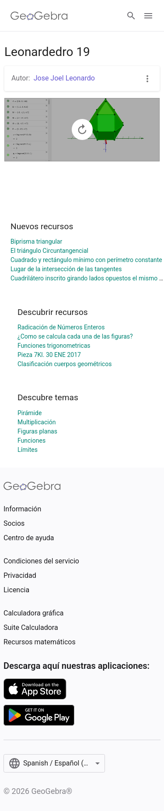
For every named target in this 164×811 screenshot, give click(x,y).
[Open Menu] (148, 15)
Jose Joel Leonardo (64, 78)
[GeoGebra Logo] (39, 15)
